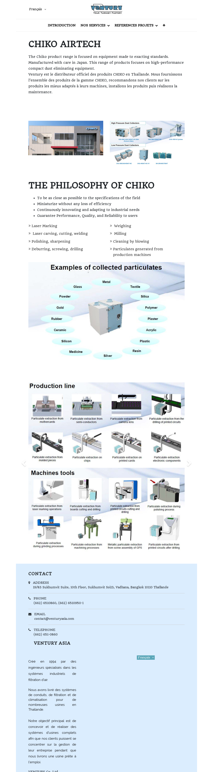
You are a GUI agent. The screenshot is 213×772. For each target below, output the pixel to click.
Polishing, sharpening (51, 241)
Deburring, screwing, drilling (57, 249)
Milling (119, 233)
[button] (163, 25)
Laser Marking (44, 226)
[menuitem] (61, 25)
